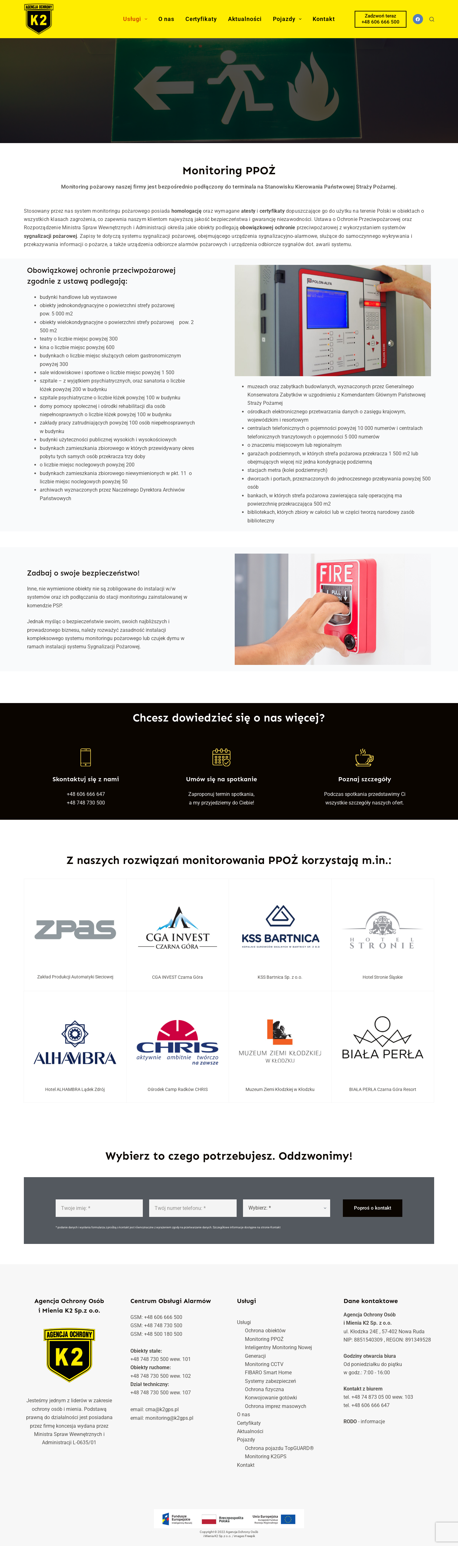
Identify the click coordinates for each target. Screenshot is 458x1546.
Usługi (136, 19)
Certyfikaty (201, 19)
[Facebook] (418, 19)
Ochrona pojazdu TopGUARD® (279, 1448)
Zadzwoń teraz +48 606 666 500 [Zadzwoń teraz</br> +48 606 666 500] (380, 19)
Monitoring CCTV (264, 1364)
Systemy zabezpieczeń (270, 1381)
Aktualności (245, 19)
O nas (166, 19)
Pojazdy (288, 19)
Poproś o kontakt (372, 1209)
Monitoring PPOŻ (264, 1339)
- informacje (364, 1421)
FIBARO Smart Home (268, 1373)
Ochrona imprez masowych (275, 1406)
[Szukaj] (431, 19)
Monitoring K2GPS (266, 1456)
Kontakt (324, 19)
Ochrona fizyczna (264, 1389)
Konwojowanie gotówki (271, 1398)
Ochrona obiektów (265, 1331)
